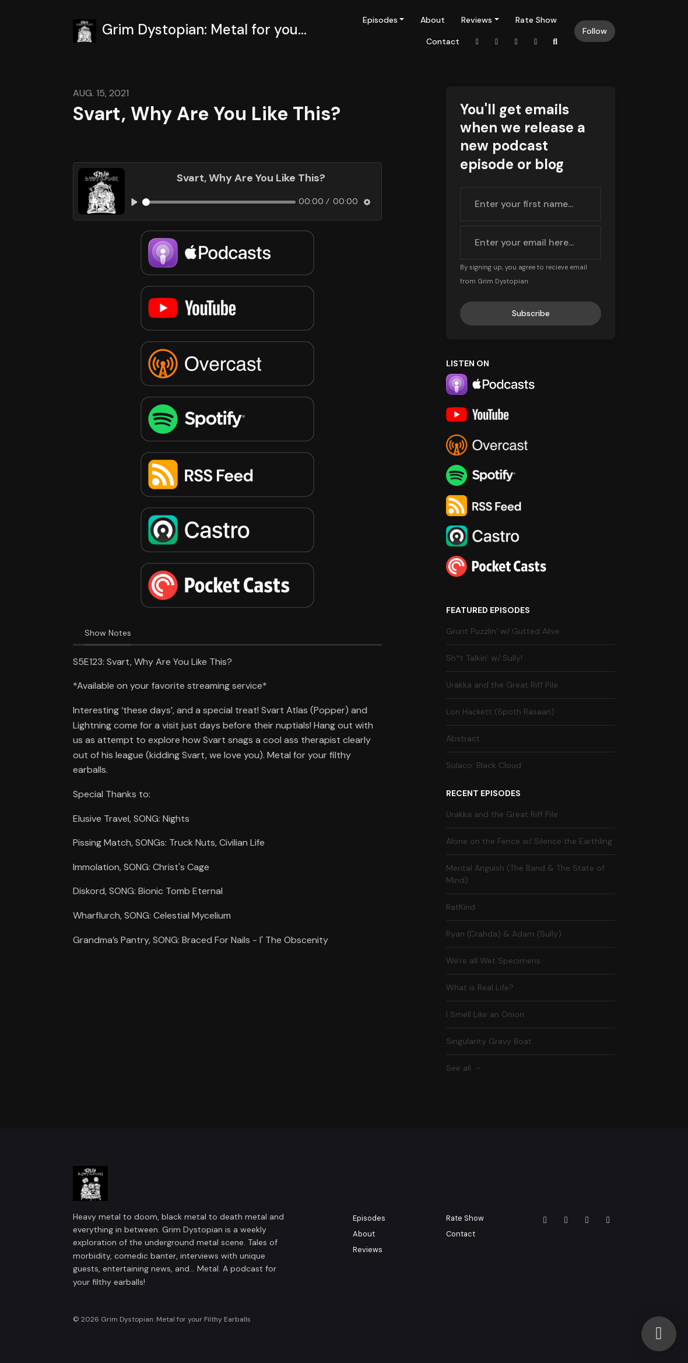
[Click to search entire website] (556, 41)
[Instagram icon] (545, 1220)
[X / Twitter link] (516, 41)
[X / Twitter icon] (587, 1220)
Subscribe (531, 313)
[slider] (219, 202)
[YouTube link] (536, 41)
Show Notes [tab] (108, 633)
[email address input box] (530, 243)
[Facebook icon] (566, 1220)
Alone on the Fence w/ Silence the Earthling (529, 841)
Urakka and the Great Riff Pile (502, 684)
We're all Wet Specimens (493, 960)
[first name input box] (530, 204)
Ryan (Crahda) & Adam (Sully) (503, 933)
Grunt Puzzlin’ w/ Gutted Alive (503, 631)
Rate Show (536, 20)
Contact (442, 41)
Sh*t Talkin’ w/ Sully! (484, 658)
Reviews (476, 20)
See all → (464, 1068)
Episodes (380, 20)
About (432, 20)
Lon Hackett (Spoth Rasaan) (500, 711)
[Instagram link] (477, 41)
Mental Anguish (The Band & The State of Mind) (525, 874)
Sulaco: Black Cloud (483, 765)
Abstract (463, 738)
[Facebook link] (497, 41)
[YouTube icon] (608, 1220)
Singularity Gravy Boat (489, 1041)
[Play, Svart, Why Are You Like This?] (134, 202)
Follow (594, 31)
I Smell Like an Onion (485, 1014)
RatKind (460, 907)
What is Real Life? (480, 987)
